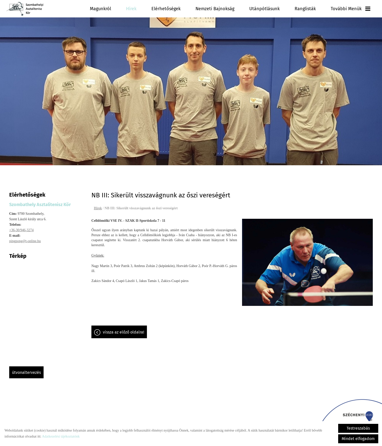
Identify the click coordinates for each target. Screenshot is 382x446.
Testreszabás (358, 428)
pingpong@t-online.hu (25, 238)
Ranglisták (305, 8)
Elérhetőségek (168, 8)
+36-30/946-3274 (21, 227)
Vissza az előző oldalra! (123, 329)
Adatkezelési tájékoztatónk (60, 436)
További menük (350, 8)
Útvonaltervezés (26, 370)
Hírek (133, 8)
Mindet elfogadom (358, 438)
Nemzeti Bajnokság (216, 8)
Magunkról (103, 8)
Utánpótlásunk (265, 8)
